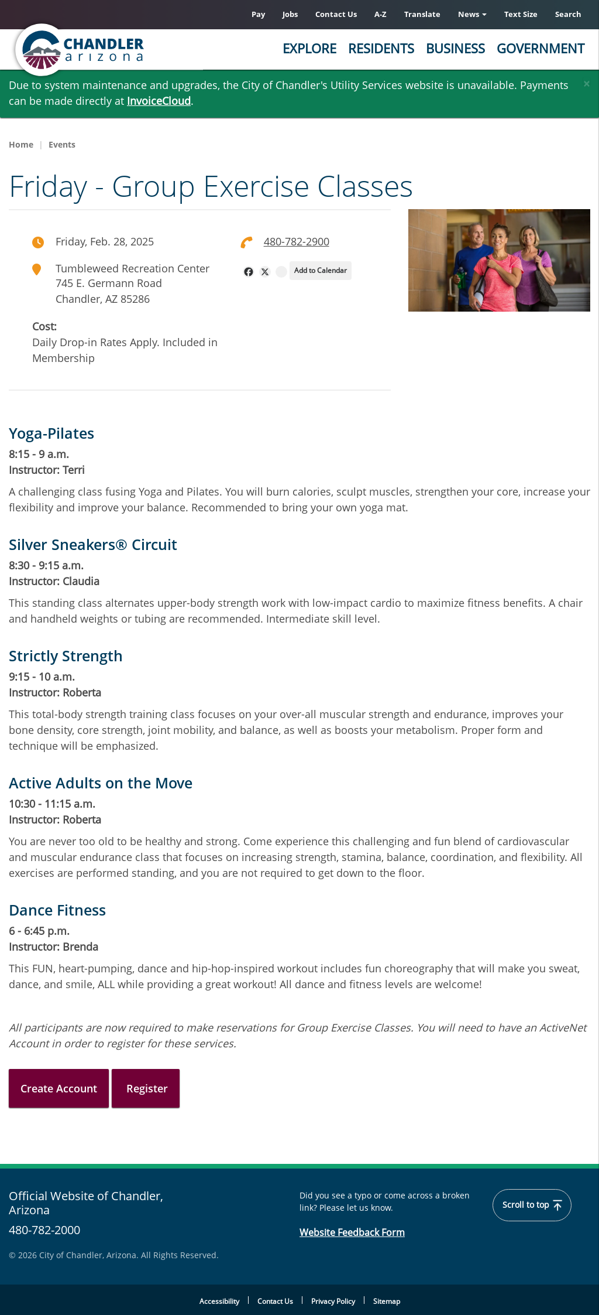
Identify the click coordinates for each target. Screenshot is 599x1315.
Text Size (521, 14)
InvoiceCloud (159, 101)
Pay (258, 14)
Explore (309, 48)
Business (455, 48)
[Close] (586, 80)
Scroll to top (532, 1205)
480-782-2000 (44, 1230)
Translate (422, 14)
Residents (381, 48)
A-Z (380, 14)
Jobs (290, 14)
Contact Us (336, 14)
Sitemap (386, 1301)
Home (21, 144)
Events (62, 144)
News (472, 14)
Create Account (58, 1088)
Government (540, 48)
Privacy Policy (333, 1301)
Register (145, 1088)
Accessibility (219, 1301)
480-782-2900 (296, 241)
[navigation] (248, 272)
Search (568, 14)
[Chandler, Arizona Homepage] (126, 50)
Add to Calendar (320, 270)
